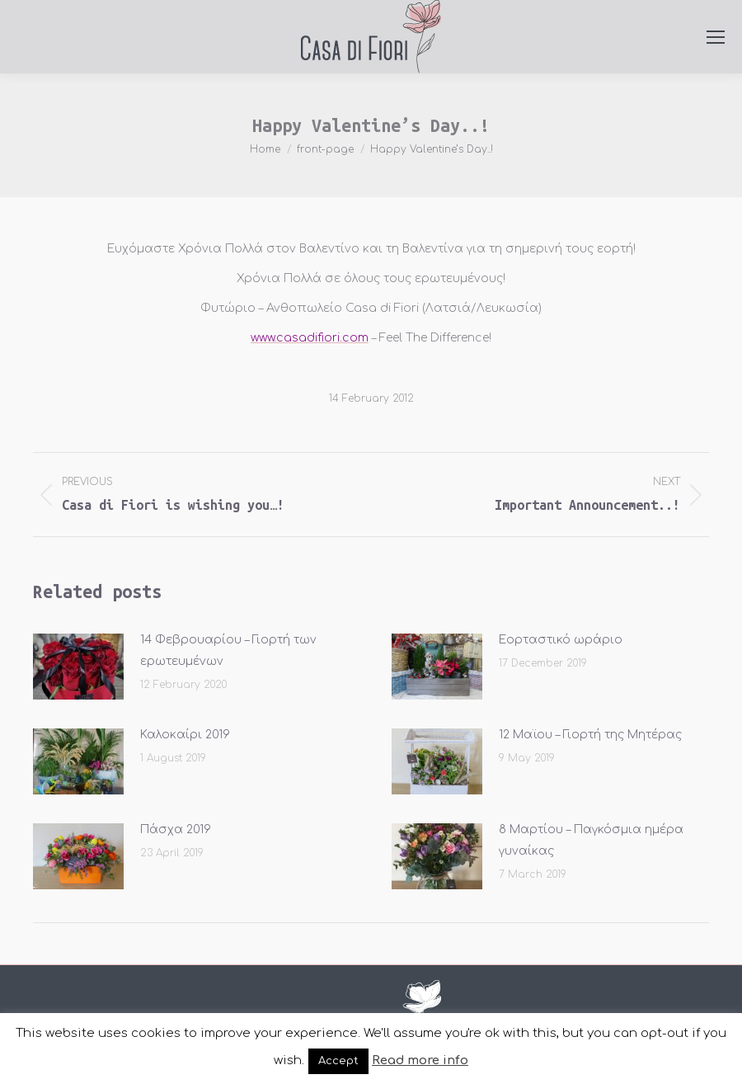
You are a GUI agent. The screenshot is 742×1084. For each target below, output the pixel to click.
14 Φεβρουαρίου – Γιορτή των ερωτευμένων (228, 650)
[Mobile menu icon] (716, 37)
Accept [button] (338, 1061)
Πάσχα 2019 (175, 829)
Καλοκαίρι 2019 (185, 734)
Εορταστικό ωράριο (560, 640)
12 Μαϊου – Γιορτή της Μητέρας (590, 734)
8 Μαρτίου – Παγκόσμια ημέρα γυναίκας (591, 840)
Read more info (420, 1060)
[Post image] (78, 667)
